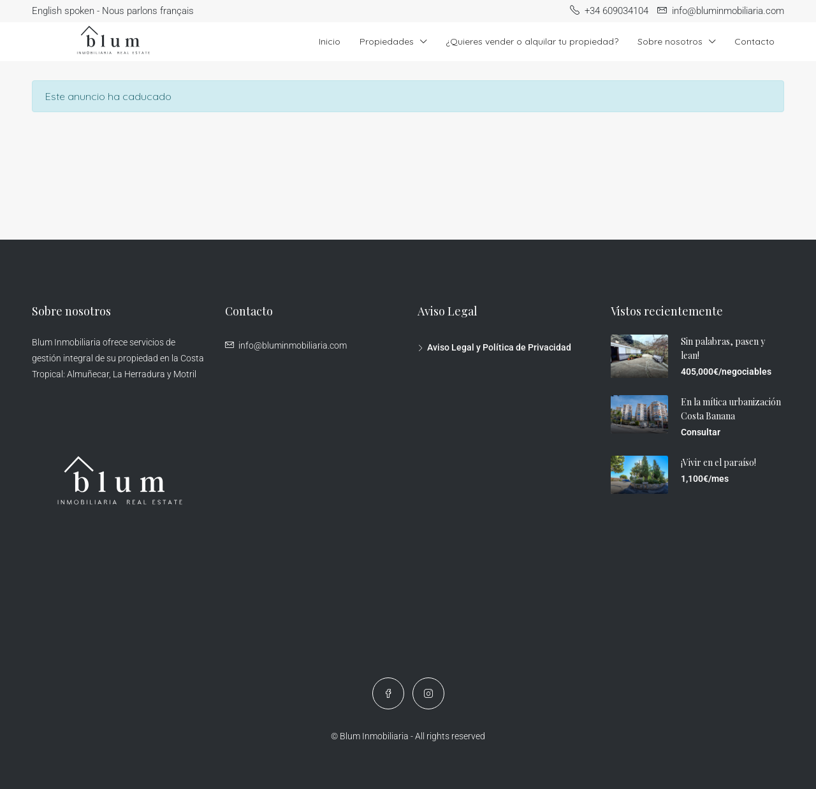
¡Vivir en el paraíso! (718, 462)
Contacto (754, 41)
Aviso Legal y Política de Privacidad (499, 347)
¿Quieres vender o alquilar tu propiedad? (532, 41)
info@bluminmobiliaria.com (292, 345)
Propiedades (387, 41)
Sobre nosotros (670, 41)
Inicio (329, 41)
